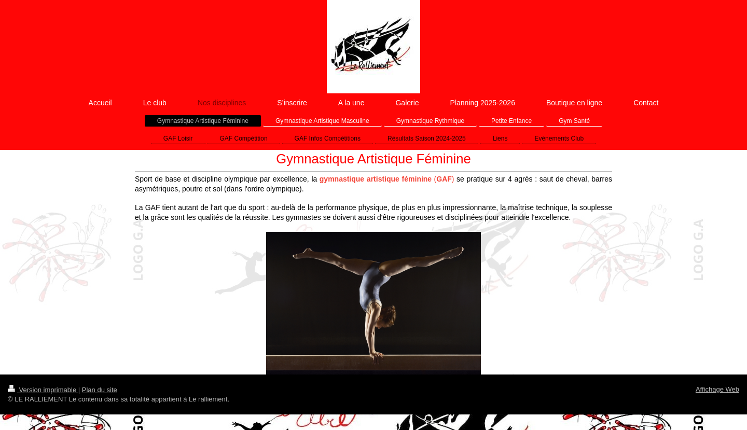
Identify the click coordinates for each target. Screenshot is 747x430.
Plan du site (99, 390)
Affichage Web (717, 389)
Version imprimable (43, 390)
